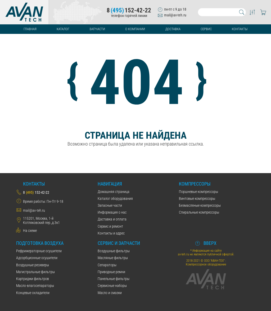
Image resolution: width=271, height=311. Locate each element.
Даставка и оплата (112, 219)
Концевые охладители (32, 293)
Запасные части (110, 205)
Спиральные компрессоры (199, 212)
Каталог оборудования (115, 198)
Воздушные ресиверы (32, 265)
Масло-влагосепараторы (35, 285)
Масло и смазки (110, 293)
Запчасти (97, 29)
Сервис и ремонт (110, 226)
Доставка (172, 29)
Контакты (239, 29)
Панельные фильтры (113, 279)
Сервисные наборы (112, 285)
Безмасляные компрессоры (200, 205)
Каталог (63, 29)
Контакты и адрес (111, 233)
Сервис (206, 29)
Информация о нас (112, 212)
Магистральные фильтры (35, 272)
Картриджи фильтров (32, 279)
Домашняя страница (113, 192)
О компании (135, 29)
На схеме (30, 230)
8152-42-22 (129, 10)
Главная (30, 29)
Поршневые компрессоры (198, 192)
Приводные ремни (111, 272)
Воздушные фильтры (114, 251)
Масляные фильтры (113, 258)
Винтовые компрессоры (197, 198)
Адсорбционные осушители (36, 258)
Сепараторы (107, 265)
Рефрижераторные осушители (39, 251)
